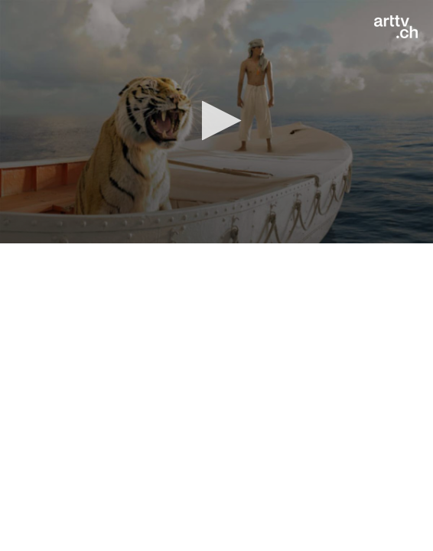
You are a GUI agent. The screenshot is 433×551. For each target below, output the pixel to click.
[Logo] (396, 26)
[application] (216, 121)
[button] (216, 120)
